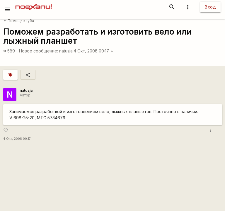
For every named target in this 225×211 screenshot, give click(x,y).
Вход (210, 6)
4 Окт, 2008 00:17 (93, 50)
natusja (66, 50)
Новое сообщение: (38, 50)
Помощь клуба (18, 20)
